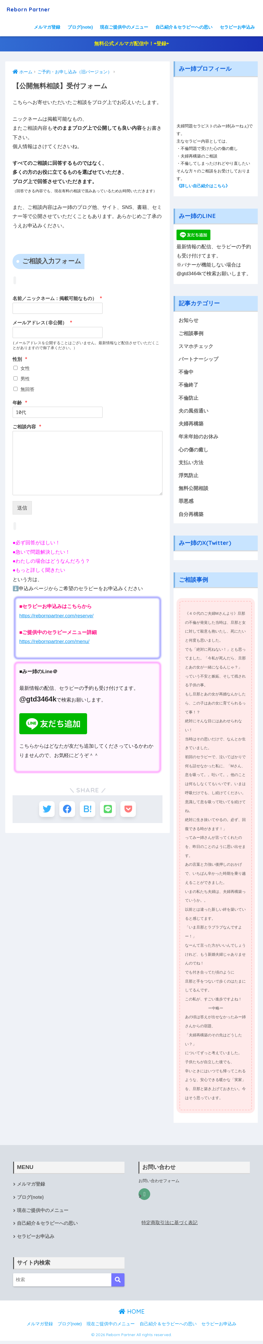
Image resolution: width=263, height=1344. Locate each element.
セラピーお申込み (237, 27)
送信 (22, 508)
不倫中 (186, 373)
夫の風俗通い (193, 412)
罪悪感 (186, 503)
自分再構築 (191, 516)
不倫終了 (188, 386)
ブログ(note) (80, 27)
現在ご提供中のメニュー (124, 27)
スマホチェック (196, 346)
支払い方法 (191, 464)
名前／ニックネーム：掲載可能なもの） (57, 299)
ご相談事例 (191, 334)
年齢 (20, 403)
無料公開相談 (193, 490)
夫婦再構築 (191, 425)
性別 (20, 359)
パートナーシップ (198, 360)
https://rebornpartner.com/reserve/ (57, 616)
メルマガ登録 (47, 27)
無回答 (27, 389)
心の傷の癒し (193, 451)
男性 (25, 378)
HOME (132, 1314)
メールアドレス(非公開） (42, 323)
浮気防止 (188, 477)
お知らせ (188, 320)
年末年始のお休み (198, 438)
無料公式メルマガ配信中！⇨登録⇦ (131, 44)
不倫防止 (188, 399)
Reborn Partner (34, 9)
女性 (25, 368)
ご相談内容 (27, 427)
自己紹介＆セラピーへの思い (183, 27)
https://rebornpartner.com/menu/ (54, 641)
